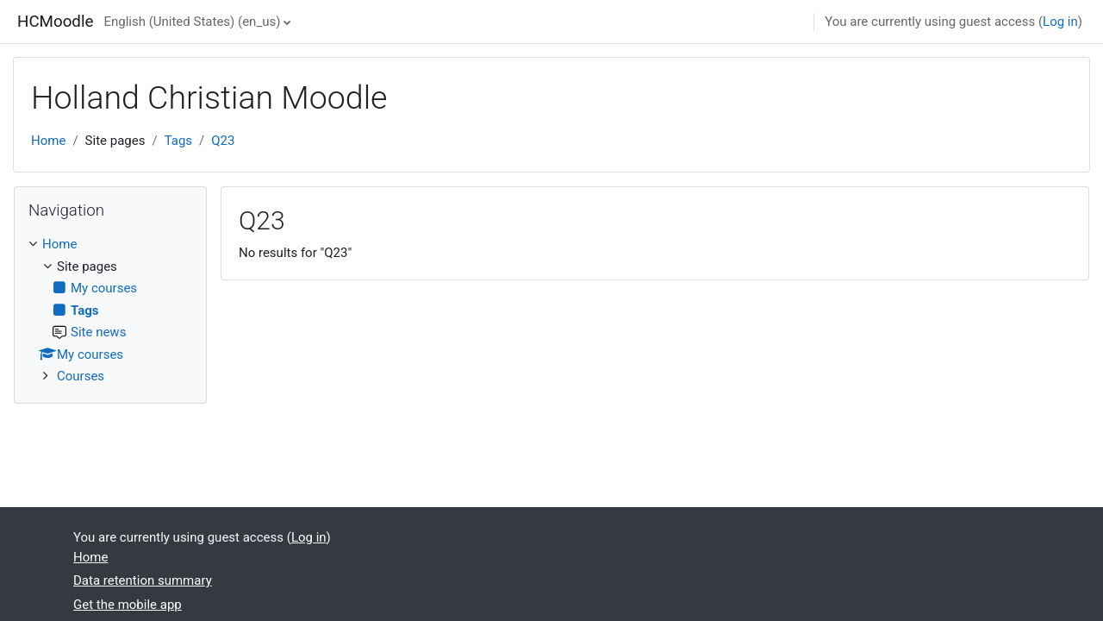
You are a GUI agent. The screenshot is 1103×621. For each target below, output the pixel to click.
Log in (1060, 21)
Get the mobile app (127, 604)
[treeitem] (110, 310)
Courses (80, 376)
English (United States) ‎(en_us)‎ (191, 21)
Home (48, 140)
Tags (178, 140)
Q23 (222, 140)
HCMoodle (55, 21)
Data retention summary (142, 580)
